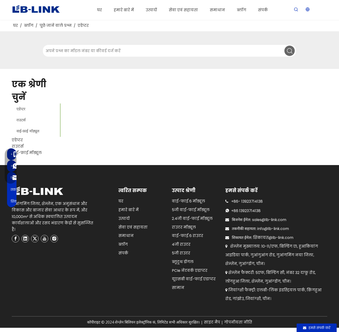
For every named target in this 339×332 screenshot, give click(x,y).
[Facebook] (15, 238)
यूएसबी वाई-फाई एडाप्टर (194, 279)
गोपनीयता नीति (238, 322)
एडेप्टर (20, 109)
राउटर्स (21, 120)
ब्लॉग (123, 244)
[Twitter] (35, 238)
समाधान (126, 235)
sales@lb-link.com (269, 219)
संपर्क (123, 253)
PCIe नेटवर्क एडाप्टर (189, 270)
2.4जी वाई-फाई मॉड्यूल (192, 218)
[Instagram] (54, 238)
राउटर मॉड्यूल (184, 227)
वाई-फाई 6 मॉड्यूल (188, 201)
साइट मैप (212, 322)
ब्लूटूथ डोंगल (183, 262)
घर (120, 201)
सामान (178, 287)
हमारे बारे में (128, 210)
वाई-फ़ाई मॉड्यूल (27, 131)
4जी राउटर (181, 244)
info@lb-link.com (273, 228)
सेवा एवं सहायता (133, 227)
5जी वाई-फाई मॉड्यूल (191, 210)
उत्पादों (124, 218)
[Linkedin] (25, 238)
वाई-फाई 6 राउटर (187, 235)
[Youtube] (44, 238)
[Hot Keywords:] (296, 10)
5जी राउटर (181, 253)
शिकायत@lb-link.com (273, 237)
